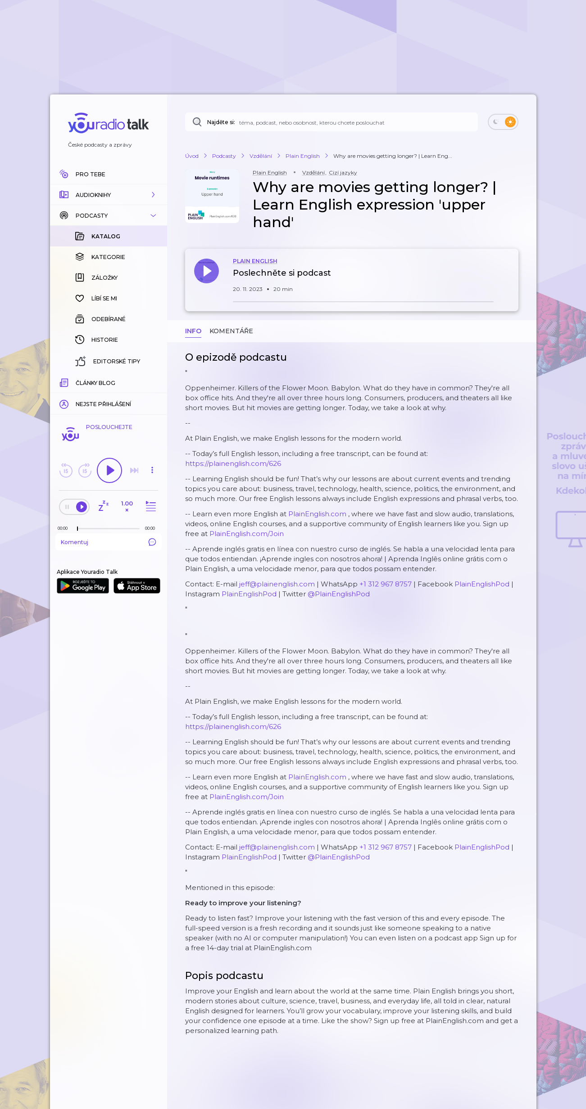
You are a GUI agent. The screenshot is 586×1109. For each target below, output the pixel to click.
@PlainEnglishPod (339, 594)
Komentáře (231, 331)
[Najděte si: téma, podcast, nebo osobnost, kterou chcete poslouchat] (331, 121)
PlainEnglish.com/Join (246, 533)
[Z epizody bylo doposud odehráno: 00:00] (65, 528)
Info (193, 331)
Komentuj (108, 542)
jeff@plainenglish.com (277, 584)
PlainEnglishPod (481, 584)
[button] (108, 194)
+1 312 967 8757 (385, 584)
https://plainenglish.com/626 (233, 463)
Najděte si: (221, 122)
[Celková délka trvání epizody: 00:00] (152, 528)
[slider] (77, 529)
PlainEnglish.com (317, 514)
